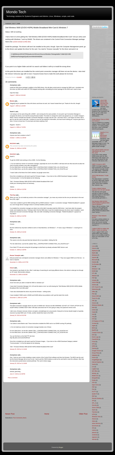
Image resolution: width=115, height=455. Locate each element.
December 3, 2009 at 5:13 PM (18, 297)
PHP (93, 278)
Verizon (94, 303)
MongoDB (95, 378)
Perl (93, 389)
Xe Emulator (95, 264)
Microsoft (94, 259)
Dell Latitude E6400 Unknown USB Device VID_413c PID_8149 (100, 151)
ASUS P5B (95, 282)
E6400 (94, 271)
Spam (93, 410)
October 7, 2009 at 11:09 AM (18, 138)
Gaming (94, 348)
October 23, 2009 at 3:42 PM (18, 216)
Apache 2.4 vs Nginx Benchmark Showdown (104, 135)
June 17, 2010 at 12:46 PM (17, 374)
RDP (93, 396)
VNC (93, 300)
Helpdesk (94, 355)
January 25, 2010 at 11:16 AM (18, 349)
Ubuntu (94, 248)
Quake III (94, 394)
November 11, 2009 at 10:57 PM (19, 262)
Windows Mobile (96, 305)
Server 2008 (95, 407)
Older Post (83, 414)
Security (94, 405)
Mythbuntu (95, 250)
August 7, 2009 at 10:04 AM (18, 95)
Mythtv (94, 253)
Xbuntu (94, 419)
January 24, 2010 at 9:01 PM (18, 315)
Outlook (94, 262)
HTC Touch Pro (96, 287)
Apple (93, 325)
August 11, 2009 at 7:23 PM (18, 127)
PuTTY (94, 391)
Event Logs (95, 337)
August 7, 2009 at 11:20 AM (18, 106)
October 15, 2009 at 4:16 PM (18, 148)
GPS (93, 344)
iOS (93, 428)
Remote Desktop (97, 398)
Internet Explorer (97, 362)
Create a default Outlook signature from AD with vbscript (101, 189)
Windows (94, 255)
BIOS (93, 328)
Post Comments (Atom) (19, 418)
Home (46, 414)
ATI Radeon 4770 (97, 321)
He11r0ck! (13, 143)
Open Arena (95, 385)
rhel (93, 314)
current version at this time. (22, 42)
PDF (93, 387)
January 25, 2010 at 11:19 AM (18, 363)
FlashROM (95, 339)
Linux (93, 246)
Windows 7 (95, 269)
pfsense (94, 432)
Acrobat (94, 323)
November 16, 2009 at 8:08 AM (19, 274)
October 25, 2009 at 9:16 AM (18, 232)
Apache (94, 257)
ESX (93, 334)
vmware (94, 280)
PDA (93, 294)
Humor (94, 357)
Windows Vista (96, 416)
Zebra (93, 421)
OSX (93, 382)
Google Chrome (96, 350)
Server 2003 (95, 296)
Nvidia (94, 380)
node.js (94, 430)
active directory (96, 423)
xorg (93, 316)
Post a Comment (12, 377)
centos (94, 310)
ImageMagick (96, 359)
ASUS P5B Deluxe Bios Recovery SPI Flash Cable (104, 103)
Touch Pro (95, 298)
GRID (93, 346)
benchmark (95, 425)
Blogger (61, 447)
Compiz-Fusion (96, 332)
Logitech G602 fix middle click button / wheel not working (100, 229)
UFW (93, 414)
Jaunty (94, 364)
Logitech (94, 369)
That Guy (13, 195)
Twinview (94, 412)
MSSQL (94, 373)
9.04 (93, 319)
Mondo (12, 101)
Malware (94, 275)
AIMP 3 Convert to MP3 (98, 164)
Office (93, 291)
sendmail (94, 435)
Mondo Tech (16, 12)
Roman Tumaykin (15, 255)
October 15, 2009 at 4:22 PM (18, 189)
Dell (93, 266)
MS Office (95, 371)
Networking (95, 289)
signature (94, 437)
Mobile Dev (95, 375)
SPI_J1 (94, 403)
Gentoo (94, 284)
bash (93, 307)
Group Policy (95, 353)
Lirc (93, 366)
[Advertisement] (46, 397)
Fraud (93, 341)
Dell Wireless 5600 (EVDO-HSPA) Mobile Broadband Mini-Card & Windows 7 (101, 203)
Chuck (12, 268)
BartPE (94, 330)
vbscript (94, 439)
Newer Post (10, 414)
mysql (93, 312)
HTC (93, 273)
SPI (93, 400)
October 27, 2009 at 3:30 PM (18, 249)
